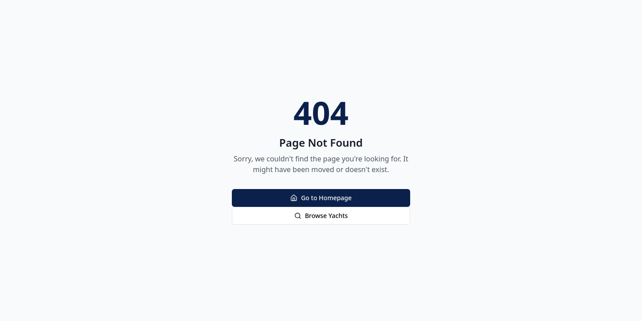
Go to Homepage (321, 197)
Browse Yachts (321, 215)
